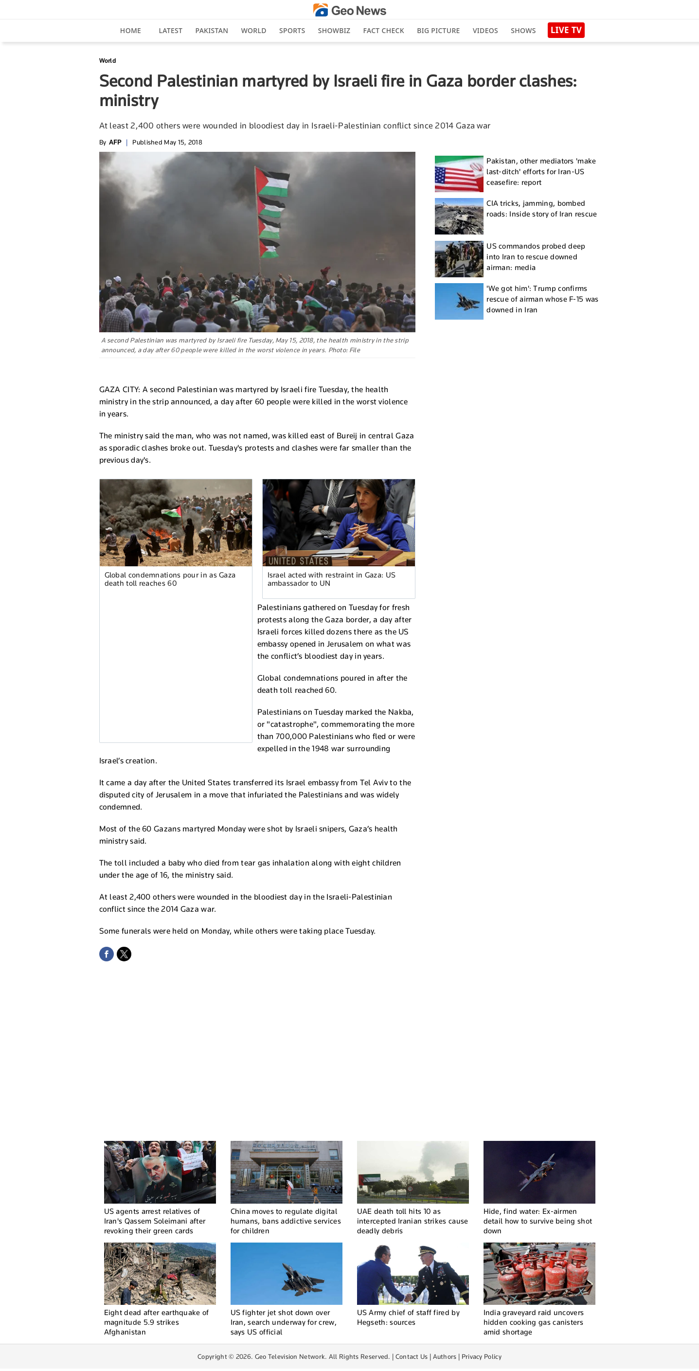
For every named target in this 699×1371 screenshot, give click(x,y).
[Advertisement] (181, 666)
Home (130, 30)
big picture (438, 30)
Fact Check (383, 30)
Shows (523, 30)
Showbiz (334, 30)
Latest (170, 30)
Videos (485, 30)
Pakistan (212, 30)
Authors (445, 1356)
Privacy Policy (482, 1356)
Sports (292, 30)
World (254, 30)
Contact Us (411, 1356)
